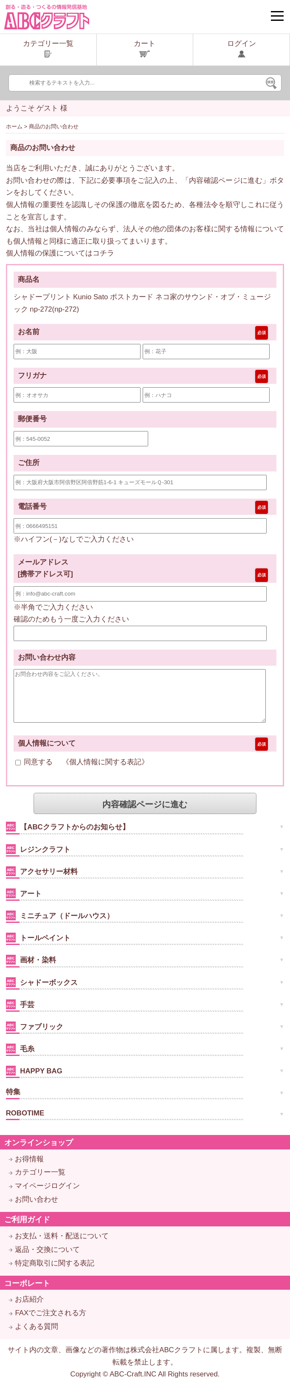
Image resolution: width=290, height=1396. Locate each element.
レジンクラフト (38, 859)
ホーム (14, 126)
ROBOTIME (25, 1123)
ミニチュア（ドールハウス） (60, 926)
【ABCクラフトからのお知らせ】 (68, 837)
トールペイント (38, 948)
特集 (13, 1102)
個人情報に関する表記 (105, 773)
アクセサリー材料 (42, 881)
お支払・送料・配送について (62, 1246)
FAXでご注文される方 (50, 1323)
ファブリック (35, 1036)
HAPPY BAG (34, 1081)
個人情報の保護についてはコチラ (60, 253)
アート (24, 903)
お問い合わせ (36, 1210)
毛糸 (20, 1059)
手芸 (20, 1014)
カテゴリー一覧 (40, 1182)
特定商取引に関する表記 (54, 1273)
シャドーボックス (42, 992)
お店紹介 (29, 1309)
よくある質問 (36, 1337)
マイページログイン (47, 1196)
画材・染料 (31, 970)
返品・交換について (47, 1260)
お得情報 (29, 1169)
